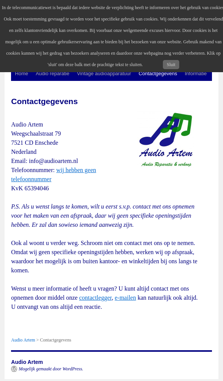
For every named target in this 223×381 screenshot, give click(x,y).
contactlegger (95, 297)
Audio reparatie (52, 73)
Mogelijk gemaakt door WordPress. (51, 369)
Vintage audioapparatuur (104, 73)
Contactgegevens (158, 73)
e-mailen (125, 297)
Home (21, 73)
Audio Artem (27, 362)
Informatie (196, 73)
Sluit (171, 64)
